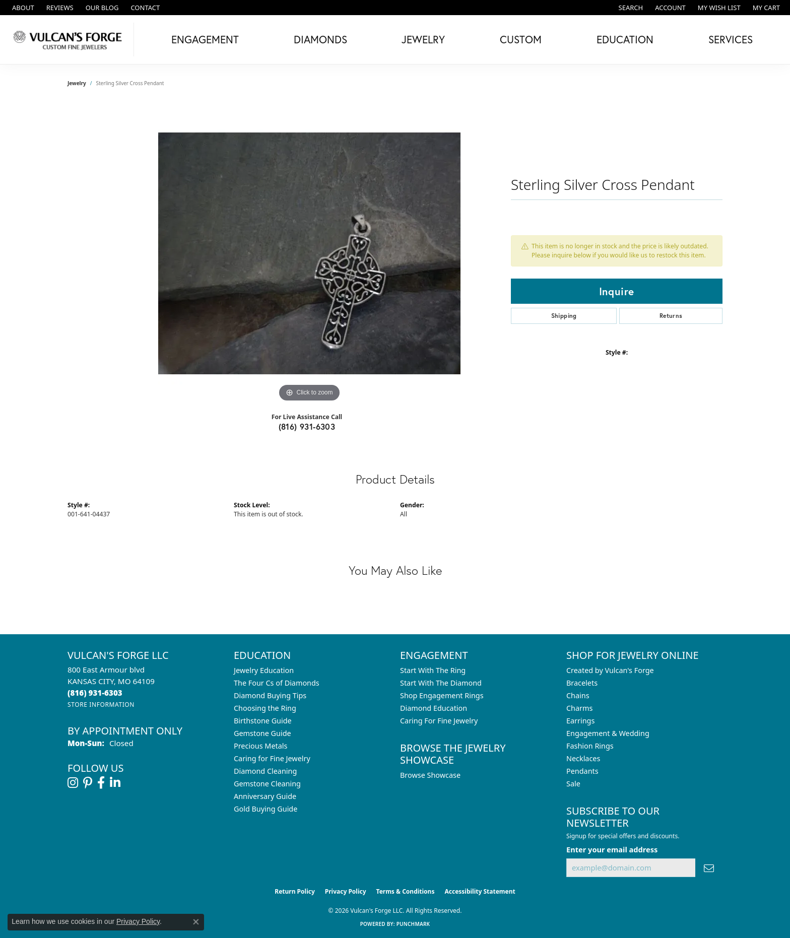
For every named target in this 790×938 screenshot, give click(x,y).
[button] (630, 7)
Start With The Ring (433, 670)
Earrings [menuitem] (580, 720)
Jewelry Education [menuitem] (264, 670)
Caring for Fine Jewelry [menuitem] (272, 758)
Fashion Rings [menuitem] (590, 746)
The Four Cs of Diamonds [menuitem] (276, 683)
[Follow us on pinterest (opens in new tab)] (87, 783)
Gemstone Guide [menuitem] (262, 733)
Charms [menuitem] (579, 708)
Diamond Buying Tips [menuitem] (270, 695)
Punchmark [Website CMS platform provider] (413, 923)
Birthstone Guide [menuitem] (263, 720)
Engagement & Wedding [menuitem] (607, 733)
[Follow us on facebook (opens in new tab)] (101, 783)
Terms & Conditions (405, 891)
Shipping (564, 315)
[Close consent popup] (196, 922)
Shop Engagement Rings (442, 695)
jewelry (77, 83)
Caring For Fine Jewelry (439, 720)
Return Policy (295, 891)
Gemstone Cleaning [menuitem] (267, 783)
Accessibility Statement (479, 891)
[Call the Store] (95, 693)
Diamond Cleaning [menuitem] (265, 771)
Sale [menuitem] (573, 783)
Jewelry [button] (423, 39)
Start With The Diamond (441, 683)
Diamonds (320, 39)
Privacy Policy (345, 891)
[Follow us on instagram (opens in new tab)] (73, 783)
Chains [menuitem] (577, 695)
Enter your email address (611, 849)
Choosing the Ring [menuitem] (265, 708)
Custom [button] (521, 39)
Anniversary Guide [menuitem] (265, 796)
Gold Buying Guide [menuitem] (265, 809)
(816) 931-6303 (307, 426)
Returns (671, 315)
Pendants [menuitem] (582, 771)
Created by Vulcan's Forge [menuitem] (610, 670)
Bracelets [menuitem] (582, 683)
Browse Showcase (430, 775)
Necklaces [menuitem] (583, 758)
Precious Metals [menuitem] (260, 746)
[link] (22, 7)
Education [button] (625, 39)
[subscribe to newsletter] (708, 867)
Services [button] (730, 39)
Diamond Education (433, 708)
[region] (309, 253)
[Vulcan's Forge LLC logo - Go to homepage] (69, 39)
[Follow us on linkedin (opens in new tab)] (115, 783)
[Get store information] (101, 704)
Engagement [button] (205, 39)
